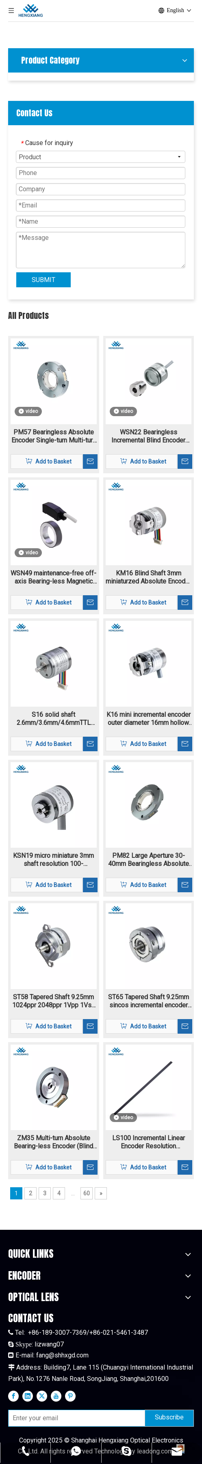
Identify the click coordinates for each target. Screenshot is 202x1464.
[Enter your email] (75, 1418)
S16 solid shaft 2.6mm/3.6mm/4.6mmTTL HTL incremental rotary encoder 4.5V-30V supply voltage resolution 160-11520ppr (54, 719)
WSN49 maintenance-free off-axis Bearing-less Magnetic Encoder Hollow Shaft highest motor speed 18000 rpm (53, 577)
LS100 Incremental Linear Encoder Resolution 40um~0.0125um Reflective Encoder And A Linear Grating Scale (148, 1142)
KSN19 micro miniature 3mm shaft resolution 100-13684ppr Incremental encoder (53, 860)
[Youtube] (56, 1396)
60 (86, 1193)
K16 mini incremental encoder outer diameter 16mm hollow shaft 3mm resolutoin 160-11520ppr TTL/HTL (148, 719)
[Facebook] (13, 1396)
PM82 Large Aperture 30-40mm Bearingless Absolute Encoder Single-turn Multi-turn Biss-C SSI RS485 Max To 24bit (148, 860)
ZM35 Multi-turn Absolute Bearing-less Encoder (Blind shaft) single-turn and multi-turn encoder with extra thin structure (53, 1142)
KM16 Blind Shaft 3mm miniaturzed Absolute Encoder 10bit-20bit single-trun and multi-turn (148, 577)
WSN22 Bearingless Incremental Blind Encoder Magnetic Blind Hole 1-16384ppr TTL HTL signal (148, 436)
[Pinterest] (70, 1396)
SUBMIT (43, 280)
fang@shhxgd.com (62, 1355)
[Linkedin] (27, 1396)
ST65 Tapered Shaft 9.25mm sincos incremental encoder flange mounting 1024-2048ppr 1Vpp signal (148, 1001)
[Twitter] (42, 1396)
